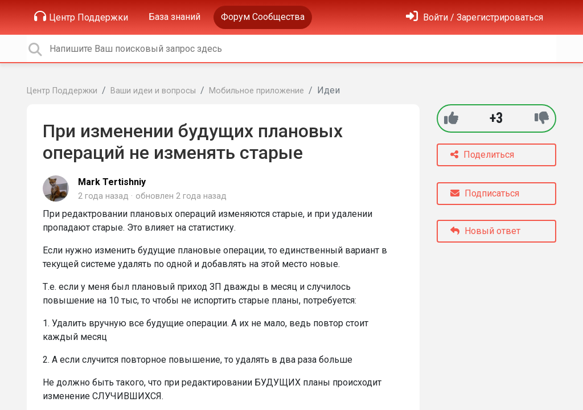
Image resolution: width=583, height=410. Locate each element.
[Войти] (474, 17)
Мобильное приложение (256, 91)
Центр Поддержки (81, 16)
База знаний (174, 16)
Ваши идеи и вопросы (153, 91)
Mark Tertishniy (112, 182)
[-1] (542, 118)
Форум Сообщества (263, 16)
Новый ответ (485, 231)
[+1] (451, 118)
